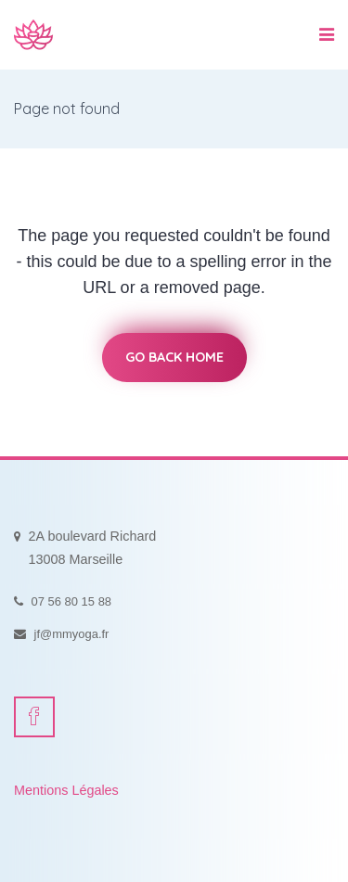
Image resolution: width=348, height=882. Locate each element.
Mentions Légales (66, 790)
